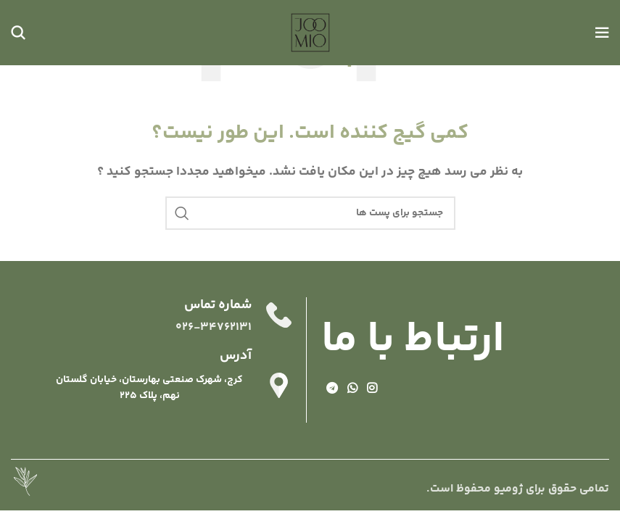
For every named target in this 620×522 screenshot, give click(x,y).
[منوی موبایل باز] (601, 32)
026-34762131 (213, 327)
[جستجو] (18, 32)
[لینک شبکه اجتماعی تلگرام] (331, 389)
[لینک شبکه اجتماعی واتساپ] (352, 389)
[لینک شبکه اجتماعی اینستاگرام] (372, 389)
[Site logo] (310, 33)
